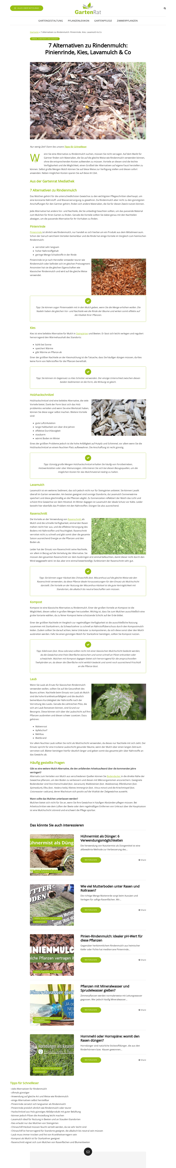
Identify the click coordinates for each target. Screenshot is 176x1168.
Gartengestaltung (50, 20)
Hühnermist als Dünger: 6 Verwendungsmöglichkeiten (99, 838)
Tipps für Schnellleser (75, 146)
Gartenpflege (103, 20)
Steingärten (82, 333)
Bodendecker (114, 776)
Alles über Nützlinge (26, 8)
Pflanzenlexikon (78, 20)
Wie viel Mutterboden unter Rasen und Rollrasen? (107, 887)
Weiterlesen (88, 860)
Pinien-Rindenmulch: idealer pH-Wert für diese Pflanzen (109, 936)
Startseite (34, 32)
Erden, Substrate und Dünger (45, 39)
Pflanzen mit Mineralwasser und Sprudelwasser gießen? (102, 985)
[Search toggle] (165, 8)
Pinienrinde (36, 232)
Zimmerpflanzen (127, 20)
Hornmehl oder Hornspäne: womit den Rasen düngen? (107, 1033)
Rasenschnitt (75, 519)
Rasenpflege (40, 920)
